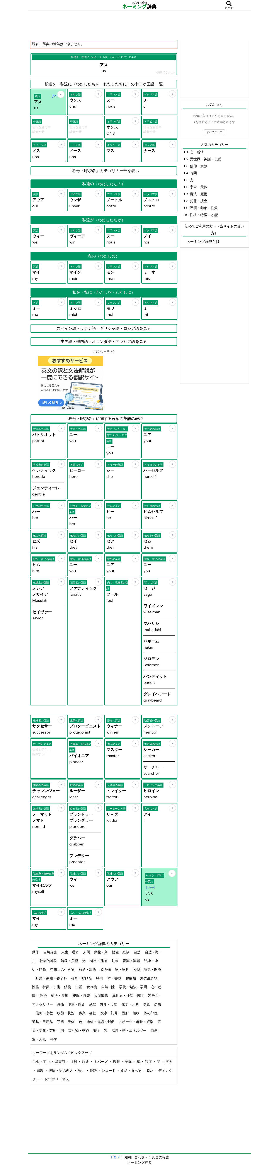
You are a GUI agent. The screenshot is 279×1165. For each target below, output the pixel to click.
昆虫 (157, 1004)
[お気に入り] (61, 94)
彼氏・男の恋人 (61, 1070)
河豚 (168, 1061)
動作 (36, 952)
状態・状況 (66, 1013)
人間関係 (101, 995)
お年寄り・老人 (56, 1079)
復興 (117, 1061)
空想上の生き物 (62, 969)
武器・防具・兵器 (103, 1004)
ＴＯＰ (115, 1157)
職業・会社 (88, 1013)
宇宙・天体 (66, 1022)
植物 (136, 1013)
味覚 (147, 1004)
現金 (86, 1061)
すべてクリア (214, 132)
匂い (150, 1070)
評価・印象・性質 (71, 1004)
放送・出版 (88, 969)
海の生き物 (149, 978)
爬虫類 (131, 978)
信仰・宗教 (45, 1013)
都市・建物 (99, 961)
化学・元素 (130, 1004)
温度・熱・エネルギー (129, 1030)
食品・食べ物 (131, 1070)
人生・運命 (70, 952)
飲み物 (106, 969)
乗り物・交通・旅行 (84, 1030)
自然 (137, 952)
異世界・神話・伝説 (128, 995)
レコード (109, 1070)
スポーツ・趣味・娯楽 (136, 1022)
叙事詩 (60, 1061)
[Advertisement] (139, 25)
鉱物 (68, 987)
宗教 (40, 1070)
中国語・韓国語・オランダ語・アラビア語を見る (104, 341)
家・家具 (122, 969)
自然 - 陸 (108, 987)
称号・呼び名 (82, 978)
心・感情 (197, 152)
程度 (149, 1061)
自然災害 (50, 952)
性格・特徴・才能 (46, 987)
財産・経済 (121, 952)
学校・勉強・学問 (133, 987)
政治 (43, 995)
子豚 (128, 1061)
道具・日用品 (43, 1022)
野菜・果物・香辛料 (52, 978)
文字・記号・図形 (114, 1013)
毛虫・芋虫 (41, 1061)
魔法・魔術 (60, 995)
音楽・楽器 (132, 961)
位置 (79, 987)
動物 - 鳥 (101, 952)
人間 (87, 952)
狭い (81, 1070)
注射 (74, 1061)
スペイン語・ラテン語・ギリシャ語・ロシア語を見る (104, 328)
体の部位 (151, 1013)
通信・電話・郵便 (101, 1022)
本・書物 (114, 978)
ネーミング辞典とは (203, 241)
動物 (115, 961)
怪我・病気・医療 (147, 969)
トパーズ (101, 1061)
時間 (100, 978)
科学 (54, 1039)
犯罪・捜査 (82, 995)
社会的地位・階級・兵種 (59, 961)
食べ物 (92, 987)
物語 (93, 1070)
